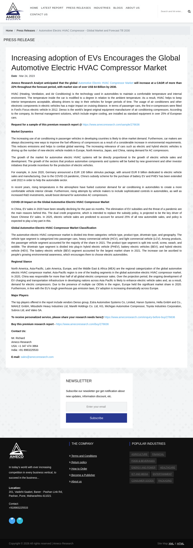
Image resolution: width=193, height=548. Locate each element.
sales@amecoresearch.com (37, 356)
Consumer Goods (142, 480)
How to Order (78, 468)
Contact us (39, 14)
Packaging (164, 480)
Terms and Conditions (83, 455)
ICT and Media (139, 473)
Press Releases (78, 7)
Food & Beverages (143, 460)
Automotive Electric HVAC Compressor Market (105, 82)
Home (34, 7)
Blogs (117, 7)
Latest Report (52, 7)
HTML (180, 543)
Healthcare (167, 467)
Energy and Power (143, 467)
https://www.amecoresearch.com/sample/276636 (111, 124)
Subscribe (96, 418)
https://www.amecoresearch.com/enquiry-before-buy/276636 (139, 317)
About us (132, 7)
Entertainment (162, 473)
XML (171, 543)
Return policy (78, 462)
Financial (158, 454)
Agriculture (139, 454)
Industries (101, 7)
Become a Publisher (82, 475)
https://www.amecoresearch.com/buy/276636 (82, 324)
